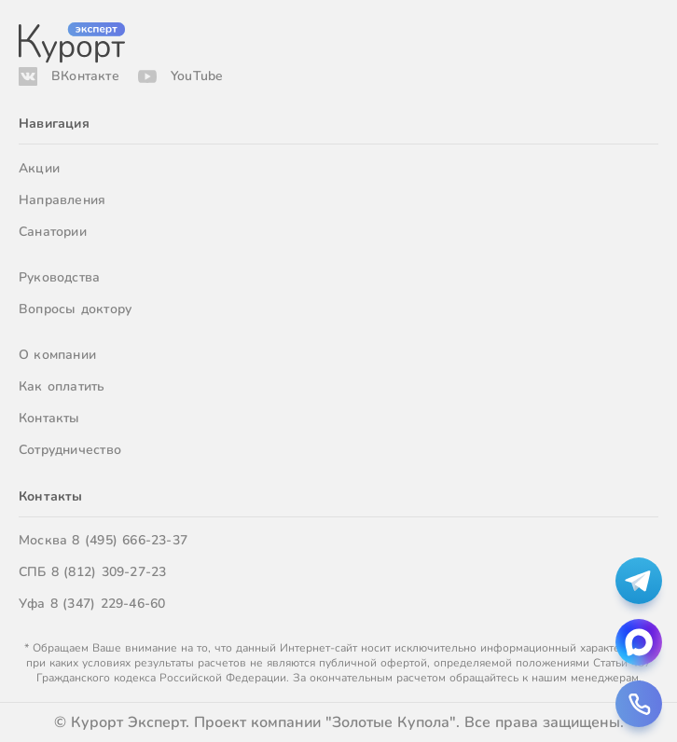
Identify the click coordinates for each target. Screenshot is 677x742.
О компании (57, 355)
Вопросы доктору (75, 309)
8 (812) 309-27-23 (109, 572)
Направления (62, 200)
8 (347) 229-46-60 (108, 603)
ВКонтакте (85, 76)
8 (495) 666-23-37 (129, 540)
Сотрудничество (70, 450)
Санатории (53, 231)
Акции (39, 168)
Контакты (49, 418)
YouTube (197, 76)
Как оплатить (62, 386)
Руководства (59, 277)
